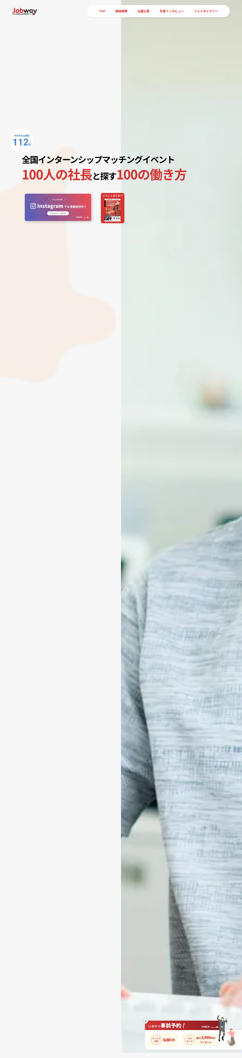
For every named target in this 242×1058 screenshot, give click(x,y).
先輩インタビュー (172, 11)
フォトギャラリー (206, 11)
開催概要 (121, 11)
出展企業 (143, 11)
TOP (102, 11)
